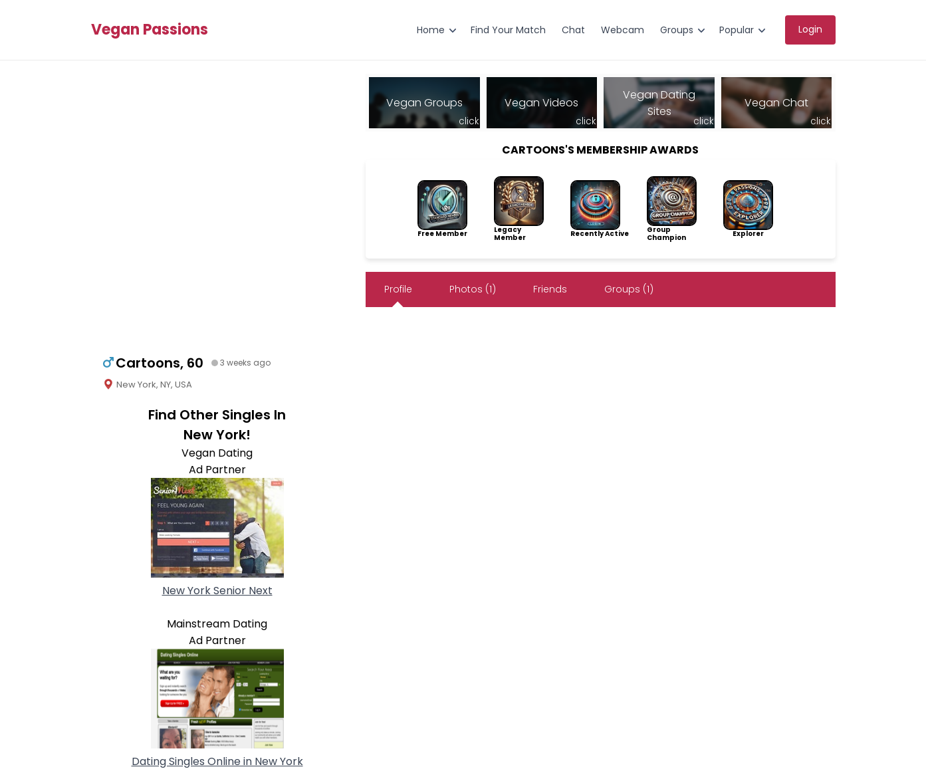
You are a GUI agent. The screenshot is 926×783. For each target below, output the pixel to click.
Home (431, 30)
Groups (676, 30)
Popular (736, 30)
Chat (573, 30)
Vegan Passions (149, 30)
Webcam (622, 30)
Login (810, 29)
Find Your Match (508, 30)
